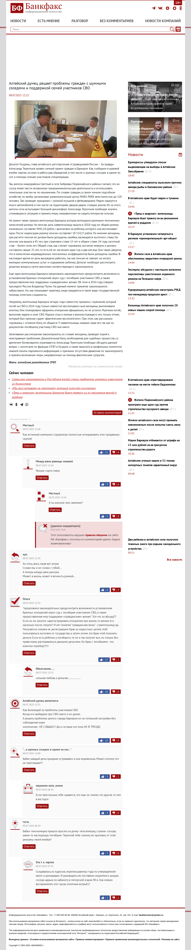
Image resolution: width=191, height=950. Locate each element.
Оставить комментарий (107, 412)
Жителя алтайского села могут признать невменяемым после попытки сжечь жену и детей (154, 424)
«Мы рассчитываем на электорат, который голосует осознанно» (54, 388)
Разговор (80, 21)
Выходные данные (18, 939)
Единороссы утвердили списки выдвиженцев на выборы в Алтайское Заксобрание (151, 166)
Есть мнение (49, 21)
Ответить (29, 445)
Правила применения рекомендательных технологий (132, 939)
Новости (18, 21)
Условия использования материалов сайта (52, 939)
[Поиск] (172, 29)
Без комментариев (116, 21)
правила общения (96, 535)
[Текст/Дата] (178, 29)
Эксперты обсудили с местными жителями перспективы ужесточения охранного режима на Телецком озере (154, 274)
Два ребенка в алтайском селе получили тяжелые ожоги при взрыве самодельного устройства (154, 544)
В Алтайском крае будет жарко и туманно (153, 198)
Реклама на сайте (171, 939)
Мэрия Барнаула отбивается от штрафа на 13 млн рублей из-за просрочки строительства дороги (154, 445)
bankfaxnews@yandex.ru (151, 915)
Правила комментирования (90, 939)
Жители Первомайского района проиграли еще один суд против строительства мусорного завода (150, 404)
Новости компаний (163, 21)
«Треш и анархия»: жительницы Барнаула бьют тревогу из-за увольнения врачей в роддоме (153, 218)
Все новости (174, 559)
